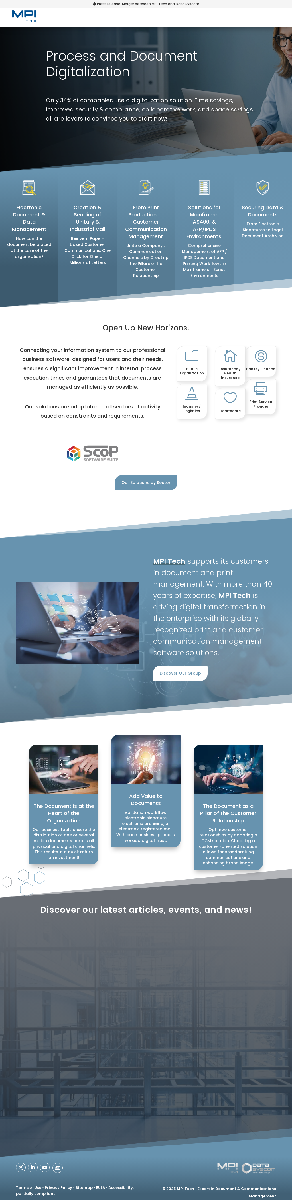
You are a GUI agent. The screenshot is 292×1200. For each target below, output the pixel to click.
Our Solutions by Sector (146, 482)
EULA (100, 1187)
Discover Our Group (180, 673)
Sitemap (84, 1187)
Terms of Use (28, 1187)
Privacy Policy (58, 1187)
